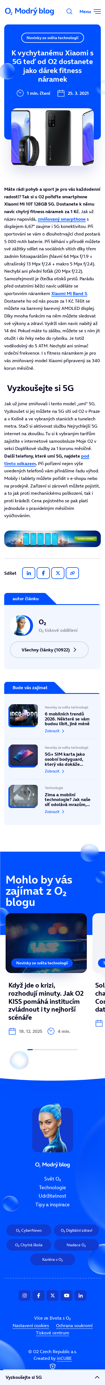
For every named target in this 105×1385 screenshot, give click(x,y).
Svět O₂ (16, 52)
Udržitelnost (22, 90)
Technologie (21, 71)
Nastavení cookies (31, 1325)
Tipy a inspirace (26, 108)
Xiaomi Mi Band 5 (69, 293)
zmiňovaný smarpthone (62, 219)
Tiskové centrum (52, 1332)
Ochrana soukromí (74, 1325)
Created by (53, 1363)
